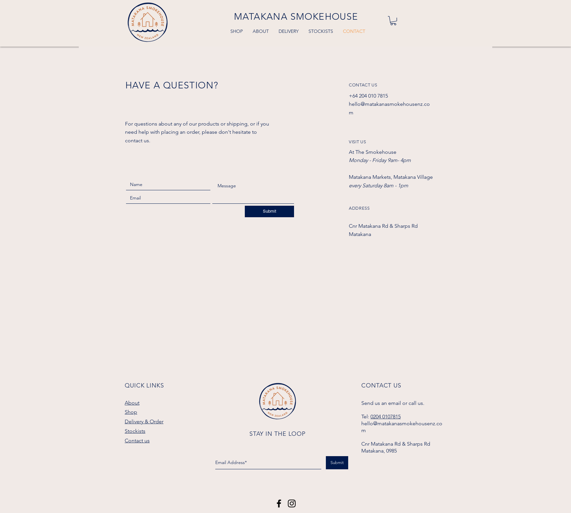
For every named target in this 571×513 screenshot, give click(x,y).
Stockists (135, 431)
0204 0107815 (385, 416)
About (132, 403)
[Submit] (269, 211)
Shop (131, 412)
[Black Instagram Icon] (291, 503)
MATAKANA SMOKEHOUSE (296, 16)
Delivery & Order (144, 421)
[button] (393, 20)
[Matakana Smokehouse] (279, 503)
